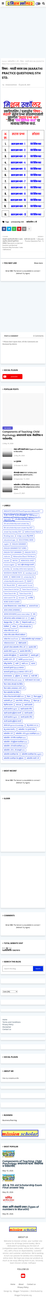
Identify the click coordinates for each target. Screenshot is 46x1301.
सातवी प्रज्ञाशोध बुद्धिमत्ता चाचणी (12, 721)
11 (25, 206)
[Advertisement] (23, 32)
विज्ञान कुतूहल (37, 696)
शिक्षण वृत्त (36, 700)
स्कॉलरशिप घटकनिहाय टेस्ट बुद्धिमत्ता (13, 758)
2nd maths (7, 519)
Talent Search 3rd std (29, 589)
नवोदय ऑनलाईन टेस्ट (25, 626)
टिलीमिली (6, 626)
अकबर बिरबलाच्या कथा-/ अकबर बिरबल (15, 606)
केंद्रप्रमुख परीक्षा (8, 622)
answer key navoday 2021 (12, 532)
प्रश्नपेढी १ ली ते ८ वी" (9, 659)
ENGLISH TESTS (30, 552)
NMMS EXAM (15, 577)
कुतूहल (32, 618)
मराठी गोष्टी (34, 676)
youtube (14, 376)
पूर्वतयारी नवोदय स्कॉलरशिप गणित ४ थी (14, 647)
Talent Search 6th (25, 593)
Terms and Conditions (11, 1022)
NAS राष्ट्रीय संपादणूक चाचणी (26, 565)
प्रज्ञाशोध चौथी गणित (25, 651)
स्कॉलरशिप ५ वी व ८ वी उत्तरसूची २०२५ (14, 750)
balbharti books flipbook (33, 532)
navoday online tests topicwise (23, 569)
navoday (7, 569)
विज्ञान (28, 696)
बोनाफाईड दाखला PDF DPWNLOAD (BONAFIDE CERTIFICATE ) (25, 473)
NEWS (6, 577)
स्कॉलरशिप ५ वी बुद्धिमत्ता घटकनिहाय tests (15, 742)
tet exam (22, 598)
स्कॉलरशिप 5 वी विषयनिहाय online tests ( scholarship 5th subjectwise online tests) (27, 486)
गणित (17, 622)
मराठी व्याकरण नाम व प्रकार (32, 680)
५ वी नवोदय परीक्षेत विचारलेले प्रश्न (23, 519)
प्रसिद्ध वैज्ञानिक (8, 663)
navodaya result (30, 573)
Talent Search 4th (10, 593)
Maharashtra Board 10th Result (24, 556)
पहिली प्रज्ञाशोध (22, 643)
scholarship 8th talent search (14, 581)
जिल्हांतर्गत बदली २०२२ (28, 622)
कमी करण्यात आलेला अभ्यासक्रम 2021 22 (15, 618)
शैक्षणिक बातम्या (8, 705)
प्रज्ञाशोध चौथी (32, 647)
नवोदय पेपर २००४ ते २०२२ (11, 639)
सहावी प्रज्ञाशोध (28, 705)
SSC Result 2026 (9, 585)
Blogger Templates (21, 1291)
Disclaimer (6, 1027)
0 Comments (38, 336)
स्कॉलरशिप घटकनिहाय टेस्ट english (32, 754)
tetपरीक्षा (30, 598)
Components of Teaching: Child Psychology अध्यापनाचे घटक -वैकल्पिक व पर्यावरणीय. (22, 435)
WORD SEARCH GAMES (12, 602)
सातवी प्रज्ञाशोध (28, 713)
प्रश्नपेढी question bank (25, 659)
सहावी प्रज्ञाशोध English (10, 709)
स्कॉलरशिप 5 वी (13, 61)
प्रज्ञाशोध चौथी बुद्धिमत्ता (10, 655)
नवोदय (14, 626)
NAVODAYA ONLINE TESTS (13, 573)
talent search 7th (9, 598)
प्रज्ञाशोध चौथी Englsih (10, 651)
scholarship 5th (17, 222)
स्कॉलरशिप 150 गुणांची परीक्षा (27, 729)
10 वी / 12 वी (8, 515)
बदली (16, 663)
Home (4, 61)
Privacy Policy (7, 1024)
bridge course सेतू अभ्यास (25, 536)
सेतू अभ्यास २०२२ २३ (32, 725)
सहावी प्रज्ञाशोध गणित (26, 709)
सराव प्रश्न (18, 705)
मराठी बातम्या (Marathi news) (13, 680)
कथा (34, 614)
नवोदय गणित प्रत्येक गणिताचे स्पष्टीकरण (14, 635)
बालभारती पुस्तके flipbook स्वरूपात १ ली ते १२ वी (17, 672)
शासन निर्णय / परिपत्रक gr (23, 700)
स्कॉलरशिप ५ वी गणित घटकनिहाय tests (15, 738)
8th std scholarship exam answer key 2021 (18, 528)
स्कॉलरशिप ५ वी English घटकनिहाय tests (28, 733)
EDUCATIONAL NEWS (26, 540)
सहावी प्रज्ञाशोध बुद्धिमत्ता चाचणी (12, 713)
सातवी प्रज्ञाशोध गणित (26, 717)
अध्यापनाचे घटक (33, 606)
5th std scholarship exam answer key (16, 523)
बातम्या (33, 663)
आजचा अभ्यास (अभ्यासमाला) (12, 610)
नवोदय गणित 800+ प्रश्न (10, 630)
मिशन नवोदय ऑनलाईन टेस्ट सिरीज (13, 684)
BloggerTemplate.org (23, 1295)
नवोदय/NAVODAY (9, 643)
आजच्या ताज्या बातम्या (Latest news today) (17, 614)
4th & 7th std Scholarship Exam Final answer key (22, 1186)
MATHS (15, 560)
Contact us (6, 1029)
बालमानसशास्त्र (8, 676)
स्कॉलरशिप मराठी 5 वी (33, 758)
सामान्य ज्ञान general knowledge (14, 725)
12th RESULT (33, 515)
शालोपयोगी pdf (8, 700)
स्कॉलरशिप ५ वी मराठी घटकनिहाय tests (15, 746)
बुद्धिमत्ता (17, 676)
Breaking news (9, 536)
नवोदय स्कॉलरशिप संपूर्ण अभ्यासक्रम (31, 639)
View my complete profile (10, 1078)
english (6, 544)
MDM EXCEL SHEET (27, 560)
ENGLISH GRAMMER (19, 544)
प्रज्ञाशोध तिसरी (24, 655)
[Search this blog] (18, 968)
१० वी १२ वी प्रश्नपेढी (20, 515)
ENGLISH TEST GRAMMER (12, 552)
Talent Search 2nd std (11, 589)
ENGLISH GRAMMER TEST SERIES (15, 548)
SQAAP (29, 581)
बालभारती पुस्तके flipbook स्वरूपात (14, 668)
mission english (9, 565)
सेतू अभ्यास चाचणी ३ (9, 729)
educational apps (9, 540)
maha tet (7, 556)
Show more (38, 263)
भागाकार (25, 676)
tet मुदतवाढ (17, 461)
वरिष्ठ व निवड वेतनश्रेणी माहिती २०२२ (14, 696)
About (21, 1284)
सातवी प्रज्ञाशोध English (10, 717)
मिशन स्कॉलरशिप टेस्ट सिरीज (11, 692)
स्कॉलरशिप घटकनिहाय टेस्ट (11, 754)
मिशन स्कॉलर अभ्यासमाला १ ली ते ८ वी (14, 688)
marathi (6, 560)
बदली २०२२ (25, 663)
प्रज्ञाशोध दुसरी (34, 655)
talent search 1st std (25, 585)
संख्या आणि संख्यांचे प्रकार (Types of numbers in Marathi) (28, 450)
